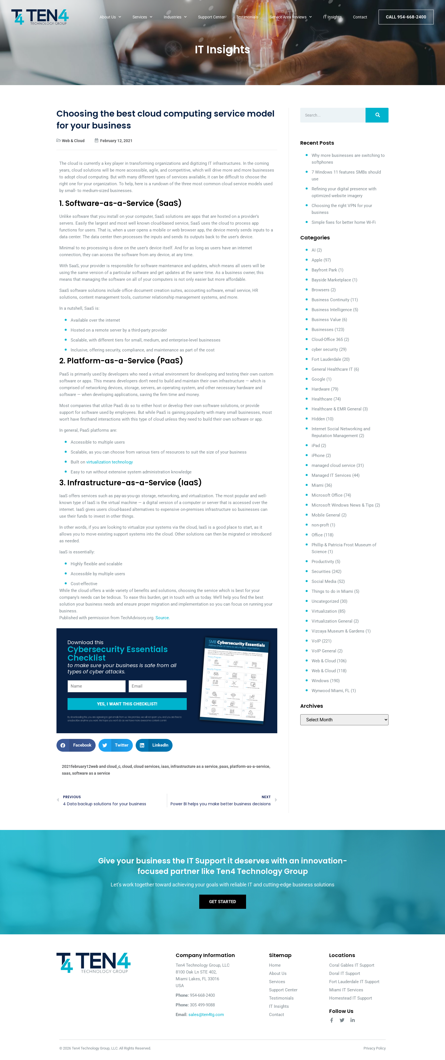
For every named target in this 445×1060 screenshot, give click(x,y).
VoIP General (324, 651)
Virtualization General (332, 621)
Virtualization (324, 611)
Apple (317, 260)
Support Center (211, 17)
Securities (321, 571)
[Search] (377, 115)
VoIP (316, 641)
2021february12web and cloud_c (91, 766)
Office (317, 535)
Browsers (320, 289)
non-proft (320, 525)
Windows (320, 680)
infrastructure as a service (194, 766)
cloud (127, 766)
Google (318, 379)
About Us (110, 17)
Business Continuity (330, 299)
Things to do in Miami (332, 591)
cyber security (325, 349)
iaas (165, 766)
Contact (360, 17)
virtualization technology (109, 462)
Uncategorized (325, 601)
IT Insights (332, 17)
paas (223, 766)
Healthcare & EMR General (337, 409)
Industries (175, 17)
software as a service (91, 773)
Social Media (324, 581)
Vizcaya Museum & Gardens (338, 631)
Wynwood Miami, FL (331, 690)
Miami (318, 485)
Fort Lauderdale (326, 359)
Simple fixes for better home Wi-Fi (344, 222)
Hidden (318, 419)
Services (142, 17)
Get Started (222, 904)
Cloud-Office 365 (327, 339)
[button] (76, 745)
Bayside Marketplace (331, 280)
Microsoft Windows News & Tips (343, 505)
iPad (316, 445)
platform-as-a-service (249, 766)
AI (314, 250)
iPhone (318, 455)
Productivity (323, 561)
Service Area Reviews (291, 17)
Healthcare (322, 399)
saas (66, 773)
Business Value (326, 319)
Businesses (322, 329)
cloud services (146, 766)
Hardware (321, 389)
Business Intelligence (332, 309)
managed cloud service (333, 465)
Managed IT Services (331, 475)
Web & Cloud (73, 140)
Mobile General (326, 515)
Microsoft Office (327, 495)
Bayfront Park (324, 270)
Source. (163, 617)
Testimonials (247, 17)
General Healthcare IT (332, 369)
